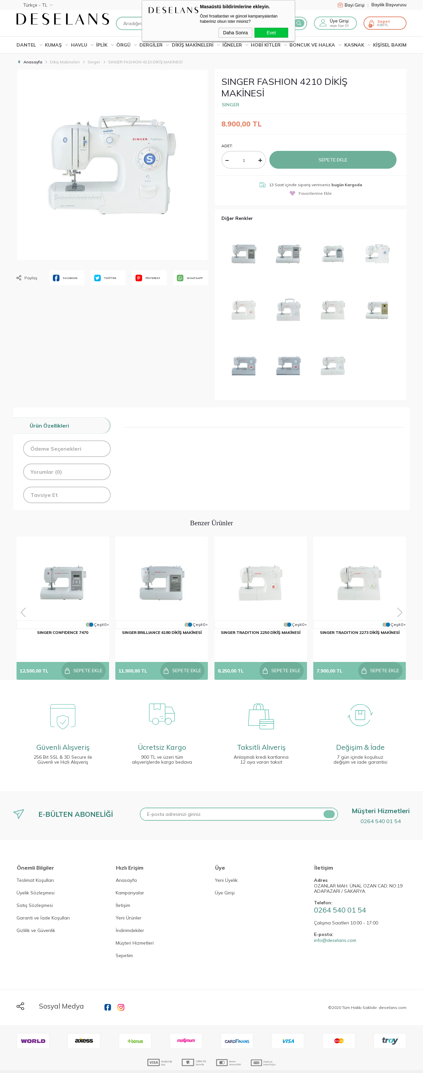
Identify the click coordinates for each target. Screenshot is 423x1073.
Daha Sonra (235, 32)
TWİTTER (105, 278)
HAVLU (79, 45)
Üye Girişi (339, 20)
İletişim (123, 891)
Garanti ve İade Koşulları (43, 904)
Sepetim (124, 942)
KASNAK (354, 45)
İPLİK (101, 45)
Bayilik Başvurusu (388, 5)
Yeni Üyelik (226, 866)
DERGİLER (151, 45)
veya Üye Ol (339, 25)
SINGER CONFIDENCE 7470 (63, 635)
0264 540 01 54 (381, 807)
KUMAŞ (53, 45)
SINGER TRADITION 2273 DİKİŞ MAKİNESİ (360, 635)
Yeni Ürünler (128, 904)
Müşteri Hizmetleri (135, 929)
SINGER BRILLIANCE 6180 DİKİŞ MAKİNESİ (162, 635)
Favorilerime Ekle (310, 192)
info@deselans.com (335, 926)
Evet (271, 32)
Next (407, 602)
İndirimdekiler (130, 916)
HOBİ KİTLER (266, 45)
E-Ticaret (191, 1064)
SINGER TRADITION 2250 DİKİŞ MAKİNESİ (261, 635)
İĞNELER (232, 45)
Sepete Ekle (333, 159)
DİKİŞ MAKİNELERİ (192, 45)
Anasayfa (126, 866)
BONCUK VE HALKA (312, 45)
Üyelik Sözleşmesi (36, 879)
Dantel (26, 45)
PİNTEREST (147, 278)
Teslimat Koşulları (35, 866)
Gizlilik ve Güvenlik (36, 916)
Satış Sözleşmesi (35, 891)
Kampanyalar (130, 879)
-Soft (176, 1064)
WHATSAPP (190, 278)
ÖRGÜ (123, 45)
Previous (15, 602)
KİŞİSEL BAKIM (389, 45)
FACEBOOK (65, 278)
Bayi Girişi (353, 5)
